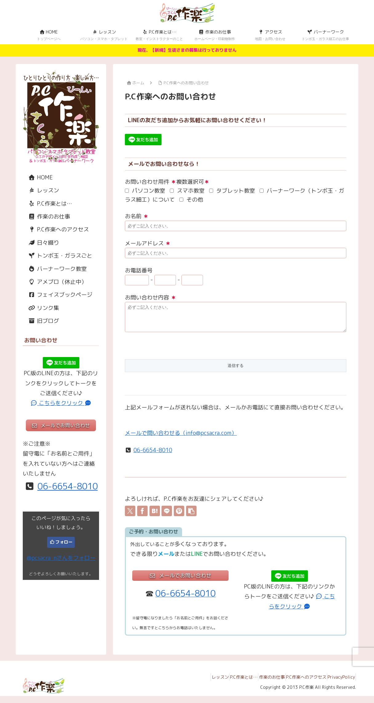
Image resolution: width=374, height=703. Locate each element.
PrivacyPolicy (338, 684)
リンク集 (41, 308)
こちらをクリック (61, 403)
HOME (38, 177)
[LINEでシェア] (166, 515)
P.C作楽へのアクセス (56, 229)
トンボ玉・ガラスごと (57, 255)
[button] (191, 515)
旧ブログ (41, 321)
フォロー (64, 542)
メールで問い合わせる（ (155, 437)
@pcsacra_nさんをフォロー (61, 558)
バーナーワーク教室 (55, 269)
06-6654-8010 (152, 455)
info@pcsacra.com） (211, 437)
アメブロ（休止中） (55, 282)
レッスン (41, 190)
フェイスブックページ (57, 295)
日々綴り (41, 243)
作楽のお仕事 (46, 216)
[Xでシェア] (130, 515)
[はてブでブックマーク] (154, 515)
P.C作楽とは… (47, 203)
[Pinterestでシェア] (179, 515)
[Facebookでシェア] (142, 515)
